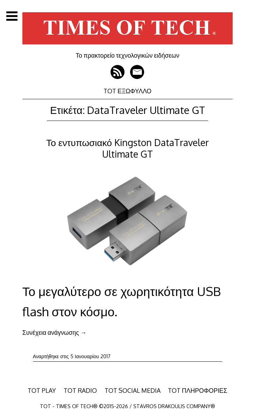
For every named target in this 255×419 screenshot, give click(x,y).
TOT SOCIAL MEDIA (133, 390)
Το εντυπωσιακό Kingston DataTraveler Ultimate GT (127, 148)
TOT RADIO (80, 390)
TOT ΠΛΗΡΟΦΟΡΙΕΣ (197, 390)
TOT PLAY (42, 390)
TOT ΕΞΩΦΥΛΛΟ (127, 91)
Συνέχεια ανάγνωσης (54, 332)
